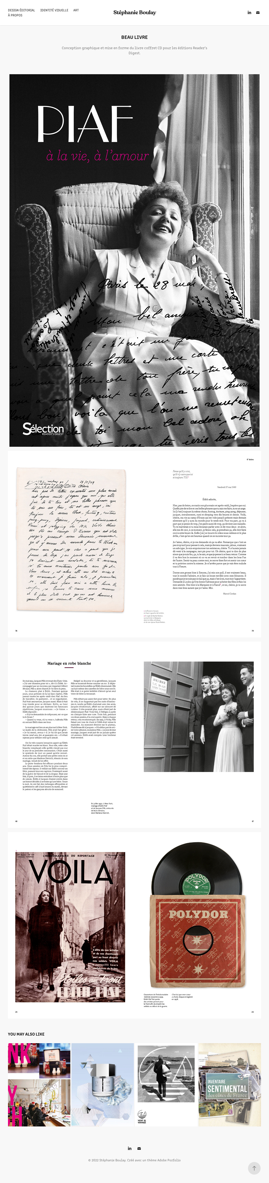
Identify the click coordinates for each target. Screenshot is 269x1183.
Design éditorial (21, 10)
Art (76, 10)
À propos (15, 15)
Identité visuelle (54, 10)
